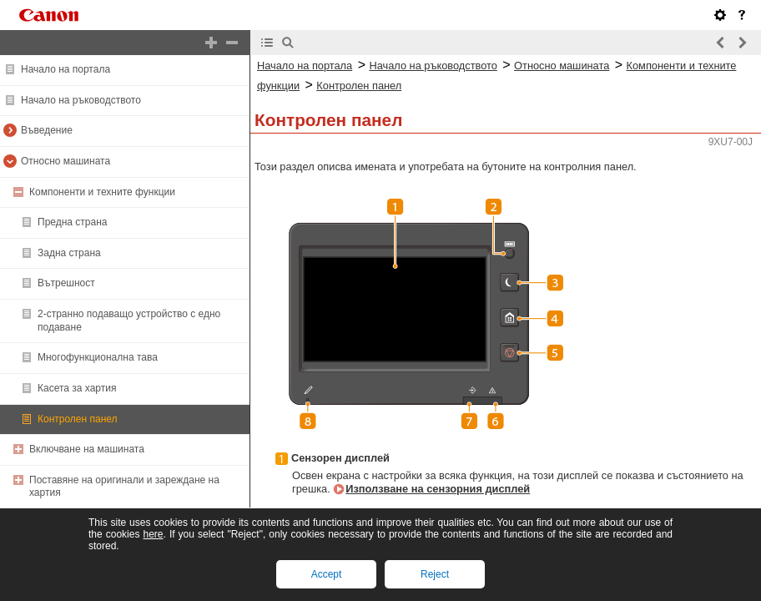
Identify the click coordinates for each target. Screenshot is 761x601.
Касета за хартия (77, 388)
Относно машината (65, 161)
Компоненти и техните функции (102, 192)
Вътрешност (66, 283)
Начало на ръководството (81, 100)
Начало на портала (65, 69)
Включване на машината (86, 449)
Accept (326, 574)
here (153, 534)
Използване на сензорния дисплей (437, 488)
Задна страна (69, 253)
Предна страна (73, 222)
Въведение (47, 130)
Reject (435, 574)
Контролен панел (78, 419)
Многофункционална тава (98, 357)
